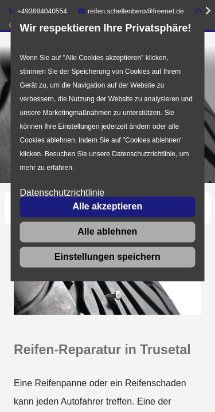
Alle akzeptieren (107, 206)
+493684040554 (38, 11)
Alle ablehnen (107, 231)
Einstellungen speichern (107, 257)
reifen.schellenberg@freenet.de (130, 11)
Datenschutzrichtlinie (62, 193)
